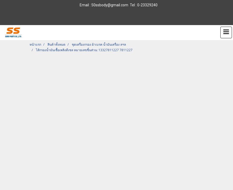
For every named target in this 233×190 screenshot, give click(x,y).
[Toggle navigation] (226, 32)
